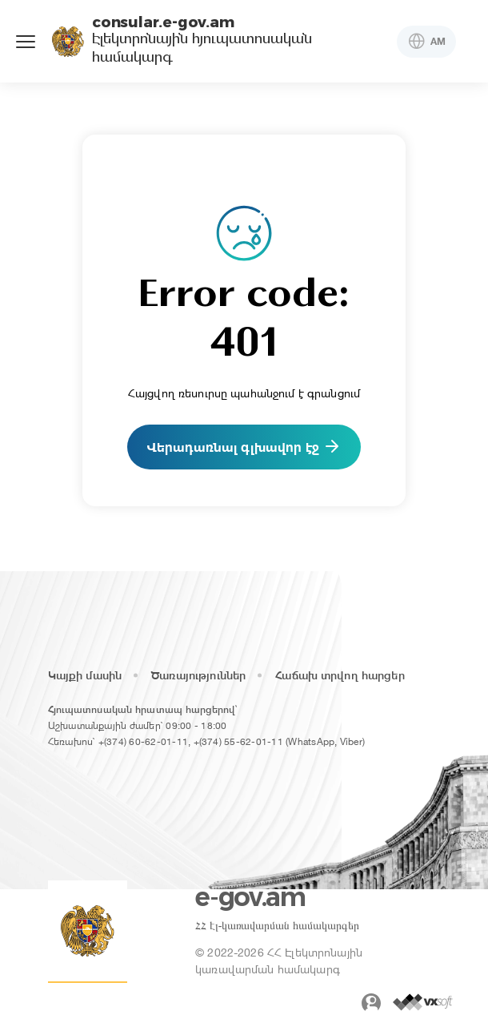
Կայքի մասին (85, 675)
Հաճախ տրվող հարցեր (340, 675)
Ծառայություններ (198, 675)
